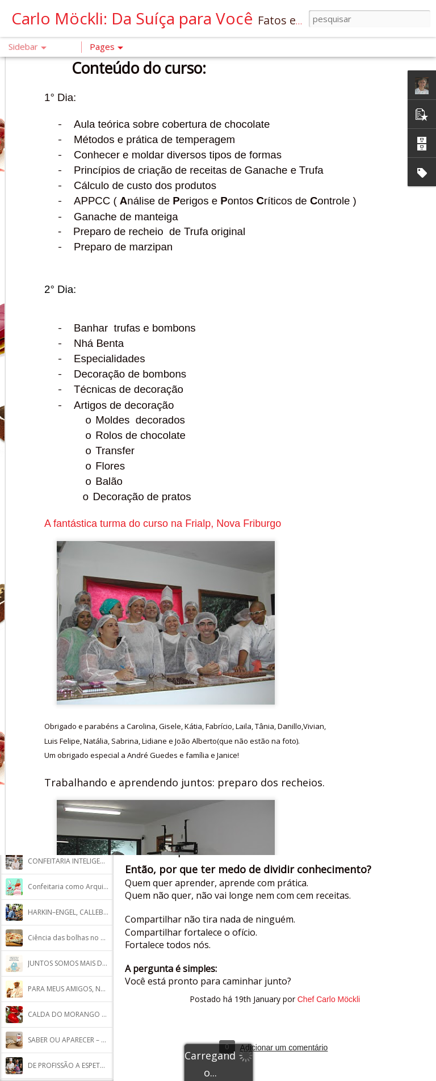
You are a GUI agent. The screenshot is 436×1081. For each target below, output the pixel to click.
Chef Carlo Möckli (328, 999)
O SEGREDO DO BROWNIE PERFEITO (84, 733)
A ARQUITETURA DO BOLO (71, 478)
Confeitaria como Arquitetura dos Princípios (99, 886)
